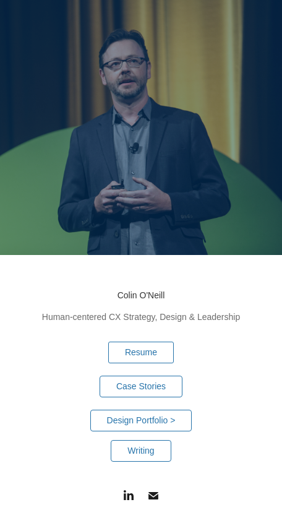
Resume (141, 352)
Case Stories (141, 386)
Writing (140, 451)
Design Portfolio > (141, 420)
